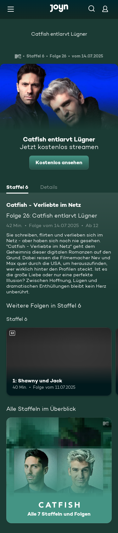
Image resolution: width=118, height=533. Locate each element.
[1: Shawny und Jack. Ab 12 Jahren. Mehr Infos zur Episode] (59, 361)
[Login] (105, 8)
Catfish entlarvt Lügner (59, 34)
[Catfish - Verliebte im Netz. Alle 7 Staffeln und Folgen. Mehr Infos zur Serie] (59, 470)
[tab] (17, 188)
